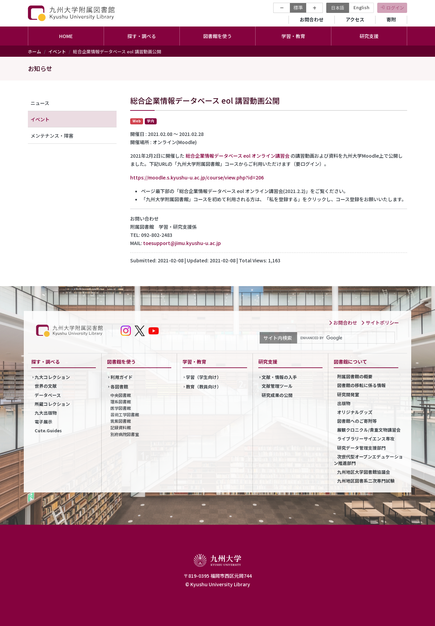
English (361, 7)
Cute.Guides (48, 430)
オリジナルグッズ (354, 412)
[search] (345, 338)
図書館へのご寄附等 (357, 421)
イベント (57, 51)
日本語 (337, 7)
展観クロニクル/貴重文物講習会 (369, 430)
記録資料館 (120, 427)
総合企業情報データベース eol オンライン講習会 (238, 155)
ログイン (395, 7)
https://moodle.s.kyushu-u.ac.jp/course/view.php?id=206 (197, 177)
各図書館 (119, 386)
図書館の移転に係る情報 (361, 385)
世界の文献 (46, 386)
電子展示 (43, 421)
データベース (48, 395)
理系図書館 (120, 401)
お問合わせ (312, 19)
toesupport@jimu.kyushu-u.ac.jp (182, 243)
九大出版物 (46, 413)
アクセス (355, 19)
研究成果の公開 (277, 395)
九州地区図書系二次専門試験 (366, 480)
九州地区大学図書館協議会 (363, 472)
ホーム (34, 51)
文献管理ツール (277, 386)
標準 (298, 7)
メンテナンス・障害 (52, 135)
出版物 (343, 403)
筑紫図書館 (120, 421)
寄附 (391, 19)
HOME (66, 36)
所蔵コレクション (52, 404)
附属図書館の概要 (354, 376)
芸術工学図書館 (124, 414)
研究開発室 (348, 394)
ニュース (40, 103)
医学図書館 (120, 408)
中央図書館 (120, 395)
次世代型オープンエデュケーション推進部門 (368, 459)
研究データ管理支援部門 (361, 448)
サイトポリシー (380, 322)
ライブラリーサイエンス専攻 (366, 438)
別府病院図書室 (124, 434)
